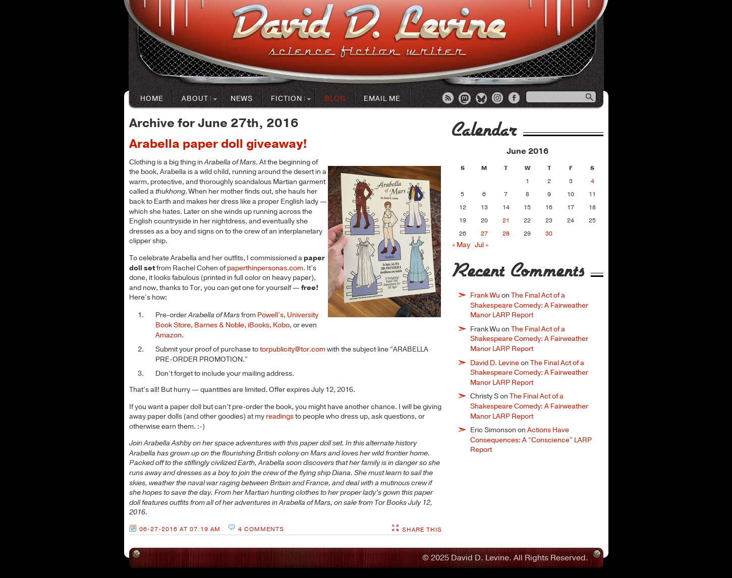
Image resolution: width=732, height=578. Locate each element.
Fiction (286, 99)
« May (461, 245)
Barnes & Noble (219, 325)
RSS (448, 98)
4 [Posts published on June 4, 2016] (592, 181)
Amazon (168, 335)
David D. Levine (494, 363)
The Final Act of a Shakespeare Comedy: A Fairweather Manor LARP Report (529, 305)
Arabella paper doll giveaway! (218, 144)
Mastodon (465, 98)
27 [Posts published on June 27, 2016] (484, 233)
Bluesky (481, 98)
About (195, 99)
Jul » (481, 245)
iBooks (258, 325)
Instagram (498, 98)
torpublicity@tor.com (292, 349)
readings (280, 416)
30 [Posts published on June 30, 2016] (548, 233)
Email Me (382, 98)
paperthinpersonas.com (265, 268)
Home (151, 98)
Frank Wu (485, 295)
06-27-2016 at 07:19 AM (179, 529)
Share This (422, 530)
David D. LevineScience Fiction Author (369, 32)
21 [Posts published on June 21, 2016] (506, 220)
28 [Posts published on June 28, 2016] (506, 233)
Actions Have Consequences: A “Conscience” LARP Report (531, 439)
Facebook (515, 98)
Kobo (281, 325)
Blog (335, 98)
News (242, 98)
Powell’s (270, 315)
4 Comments (261, 529)
